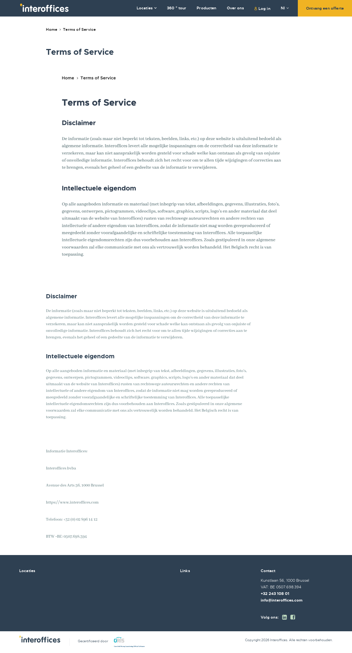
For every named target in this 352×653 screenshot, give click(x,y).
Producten (206, 8)
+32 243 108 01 (275, 593)
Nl (285, 8)
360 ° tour (176, 8)
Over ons (235, 8)
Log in (264, 8)
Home (51, 29)
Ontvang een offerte (325, 8)
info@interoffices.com (281, 600)
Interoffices (44, 8)
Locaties (145, 8)
